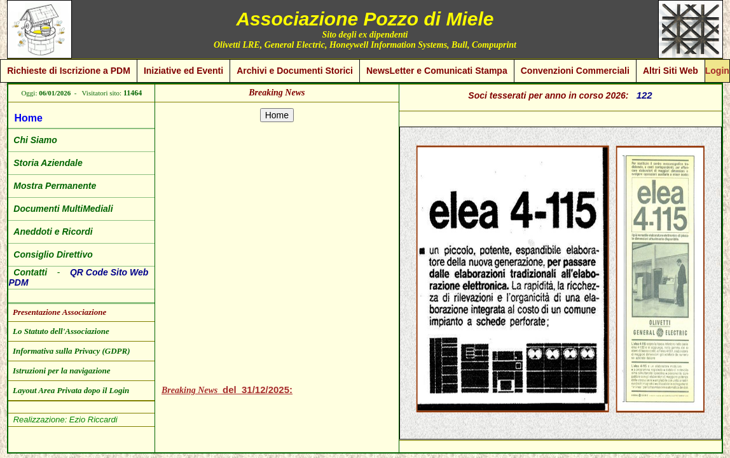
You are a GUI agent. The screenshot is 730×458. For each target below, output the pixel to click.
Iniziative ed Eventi (183, 71)
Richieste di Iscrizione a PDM (68, 71)
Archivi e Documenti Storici (295, 71)
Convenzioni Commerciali (575, 71)
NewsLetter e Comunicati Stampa (436, 71)
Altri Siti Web (670, 71)
